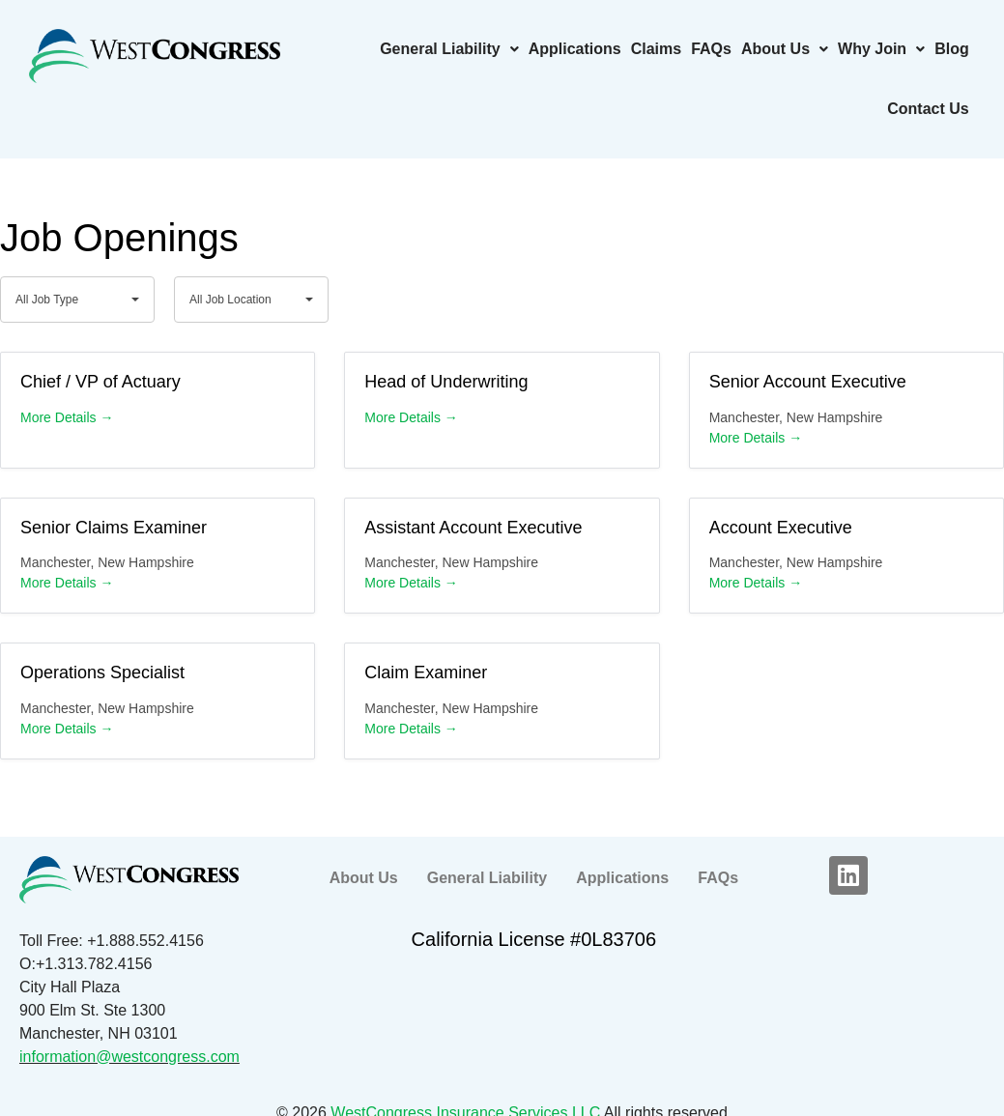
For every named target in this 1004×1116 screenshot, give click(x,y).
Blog (951, 49)
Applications (575, 49)
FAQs (711, 49)
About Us (784, 49)
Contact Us (927, 108)
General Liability (449, 49)
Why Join (881, 49)
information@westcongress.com (129, 1056)
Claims (656, 49)
